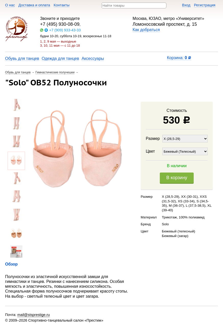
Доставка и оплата (34, 5)
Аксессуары (93, 58)
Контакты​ (62, 5)
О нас (10, 5)
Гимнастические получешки (55, 72)
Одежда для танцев (60, 58)
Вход (186, 5)
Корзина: (179, 58)
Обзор (11, 264)
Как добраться (146, 30)
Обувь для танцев (22, 58)
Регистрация (204, 5)
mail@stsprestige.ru (33, 315)
